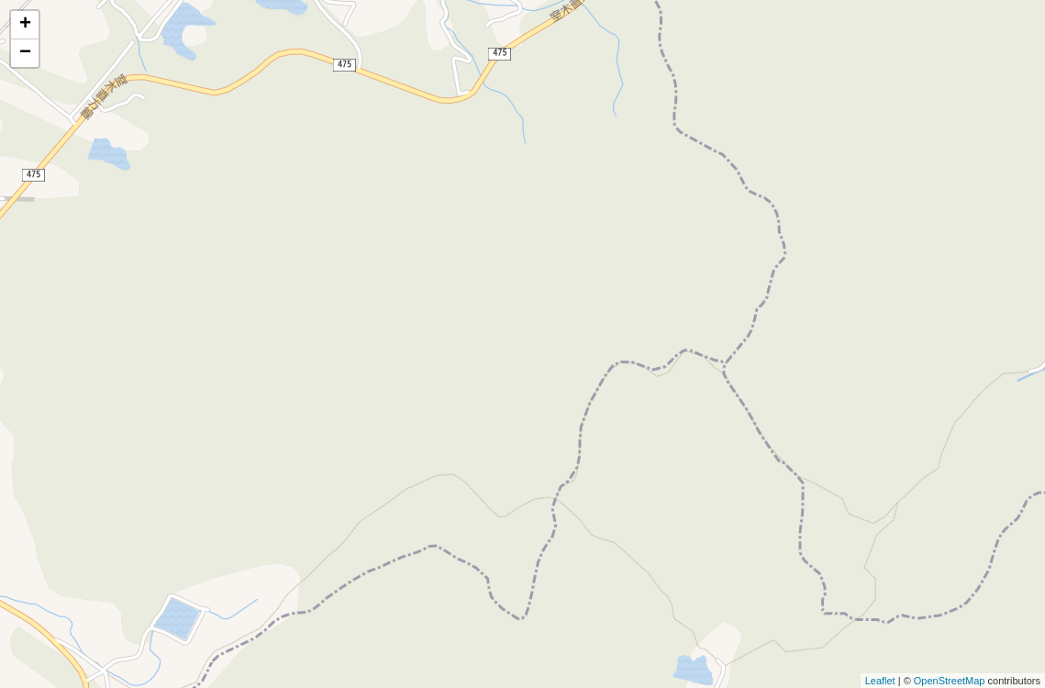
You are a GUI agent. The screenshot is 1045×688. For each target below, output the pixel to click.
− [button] (25, 53)
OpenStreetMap (949, 680)
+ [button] (25, 25)
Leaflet (880, 680)
